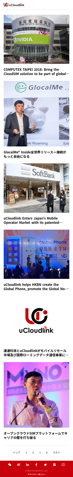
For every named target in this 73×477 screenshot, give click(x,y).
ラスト (56, 452)
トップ (16, 452)
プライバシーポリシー (36, 474)
